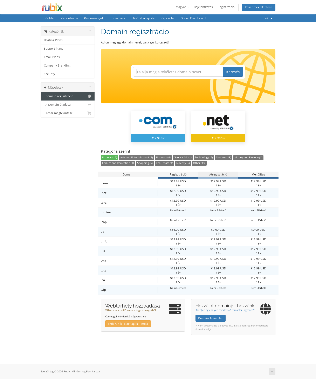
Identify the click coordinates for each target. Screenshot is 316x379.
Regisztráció (226, 7)
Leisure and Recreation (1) (118, 163)
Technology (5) (204, 157)
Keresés (233, 71)
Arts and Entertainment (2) (136, 157)
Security (49, 74)
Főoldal (49, 18)
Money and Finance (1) (248, 157)
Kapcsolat (168, 18)
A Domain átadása (67, 104)
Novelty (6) (183, 163)
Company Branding (57, 65)
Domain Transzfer (210, 318)
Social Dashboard (193, 18)
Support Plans (53, 48)
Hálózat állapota (143, 18)
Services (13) (223, 157)
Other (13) (199, 163)
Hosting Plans (53, 40)
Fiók (267, 18)
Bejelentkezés (203, 7)
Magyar (182, 7)
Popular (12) (109, 157)
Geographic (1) (183, 157)
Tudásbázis (117, 18)
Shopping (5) (145, 163)
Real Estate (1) (164, 163)
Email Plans (52, 57)
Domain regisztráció (67, 96)
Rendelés (69, 18)
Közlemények (94, 18)
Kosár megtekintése (258, 7)
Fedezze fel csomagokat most (128, 324)
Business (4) (163, 157)
